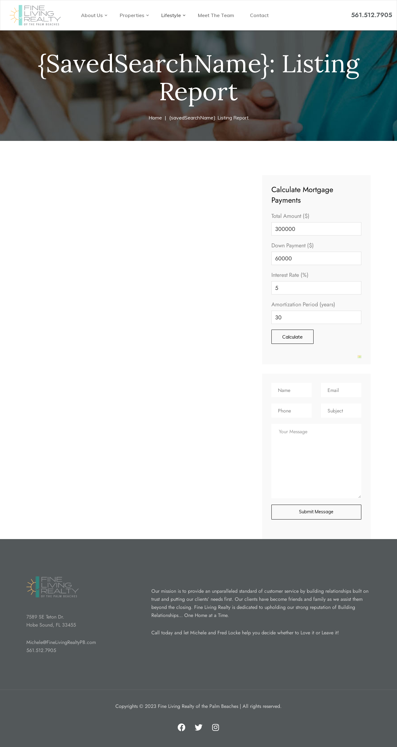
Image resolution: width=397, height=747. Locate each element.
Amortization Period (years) (303, 304)
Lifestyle (171, 15)
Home (155, 118)
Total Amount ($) (290, 216)
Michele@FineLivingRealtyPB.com (61, 641)
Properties (132, 15)
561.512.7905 (371, 15)
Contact (259, 15)
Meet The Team (216, 15)
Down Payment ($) (292, 245)
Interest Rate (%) (290, 275)
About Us (92, 15)
